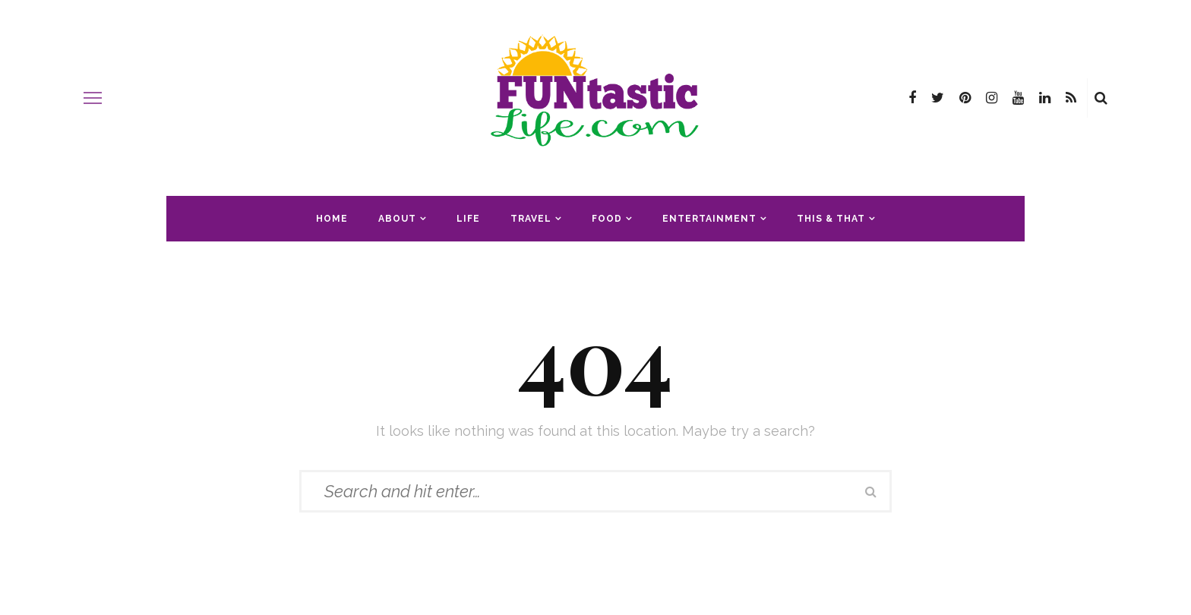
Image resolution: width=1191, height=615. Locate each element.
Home (332, 218)
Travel (530, 218)
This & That (831, 218)
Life (468, 218)
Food (607, 218)
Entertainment (709, 218)
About (397, 218)
